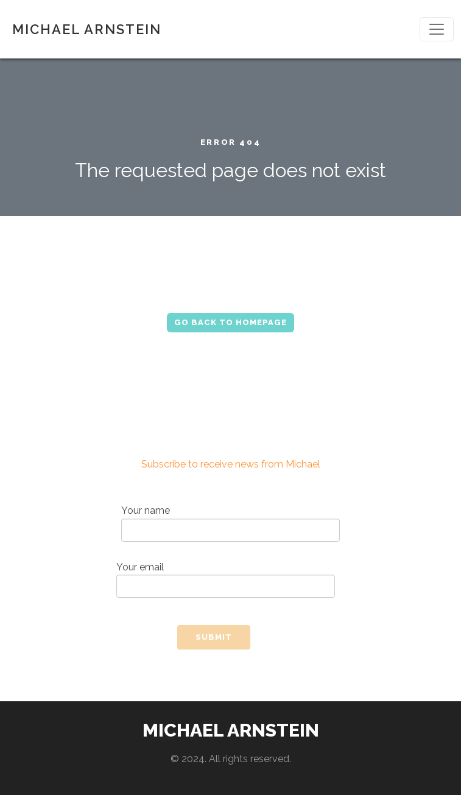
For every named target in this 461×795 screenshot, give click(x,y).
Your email (225, 579)
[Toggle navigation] (437, 29)
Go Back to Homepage (230, 322)
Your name (230, 523)
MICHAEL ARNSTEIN (86, 29)
